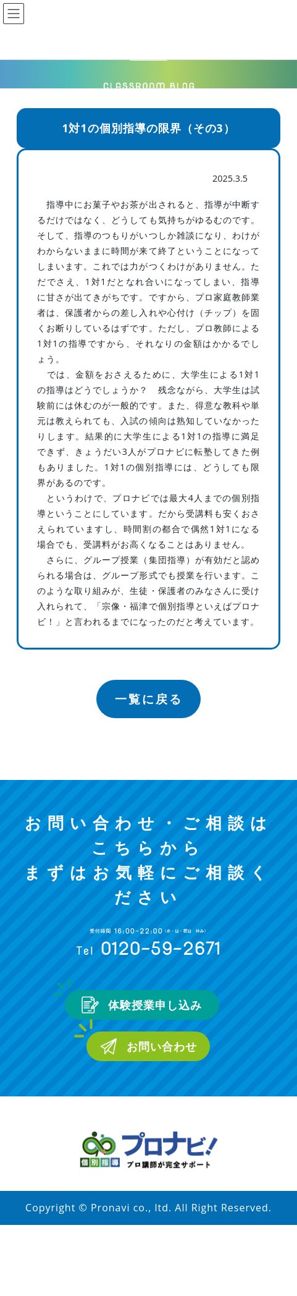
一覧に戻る (149, 698)
